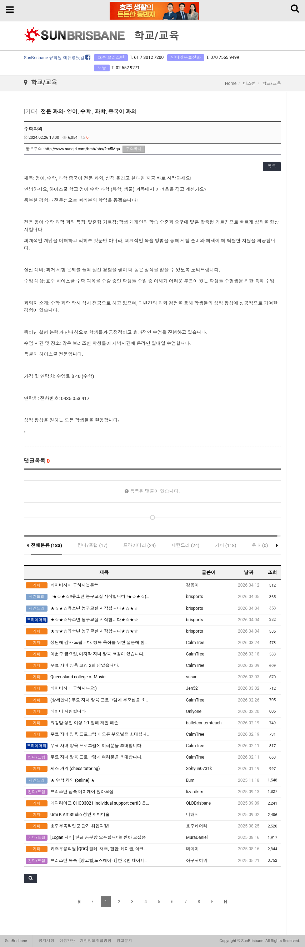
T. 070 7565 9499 (222, 57)
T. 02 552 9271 (125, 67)
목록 (272, 166)
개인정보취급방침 (95, 940)
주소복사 (133, 149)
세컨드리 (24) (185, 545)
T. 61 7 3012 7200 (147, 57)
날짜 (248, 572)
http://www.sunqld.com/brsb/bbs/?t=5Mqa (82, 149)
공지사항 (46, 940)
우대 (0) (260, 545)
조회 (272, 572)
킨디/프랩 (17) (93, 545)
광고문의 (124, 940)
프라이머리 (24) (139, 545)
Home (230, 83)
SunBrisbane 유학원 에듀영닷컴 (57, 57)
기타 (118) (225, 545)
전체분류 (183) (46, 545)
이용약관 (67, 940)
